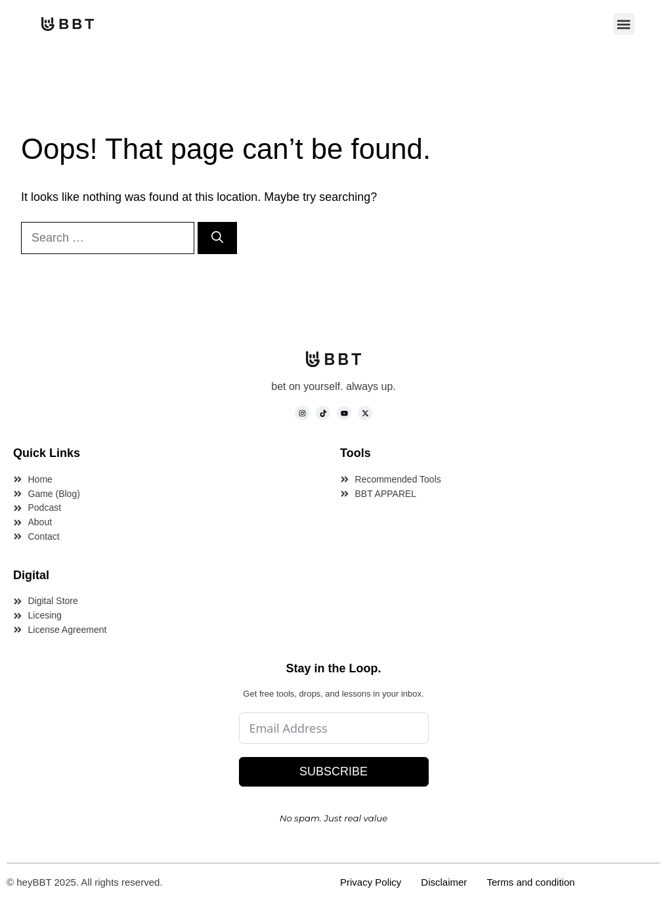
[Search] (217, 238)
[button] (624, 24)
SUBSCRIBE (333, 771)
